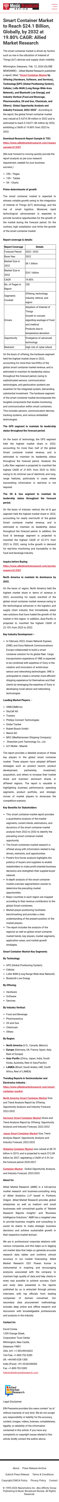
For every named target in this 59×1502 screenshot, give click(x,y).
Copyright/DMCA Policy (14, 1480)
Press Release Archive (34, 1468)
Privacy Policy (38, 1480)
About (16, 1468)
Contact (53, 1480)
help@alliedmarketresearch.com (20, 1372)
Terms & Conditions (43, 1474)
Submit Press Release (17, 1474)
